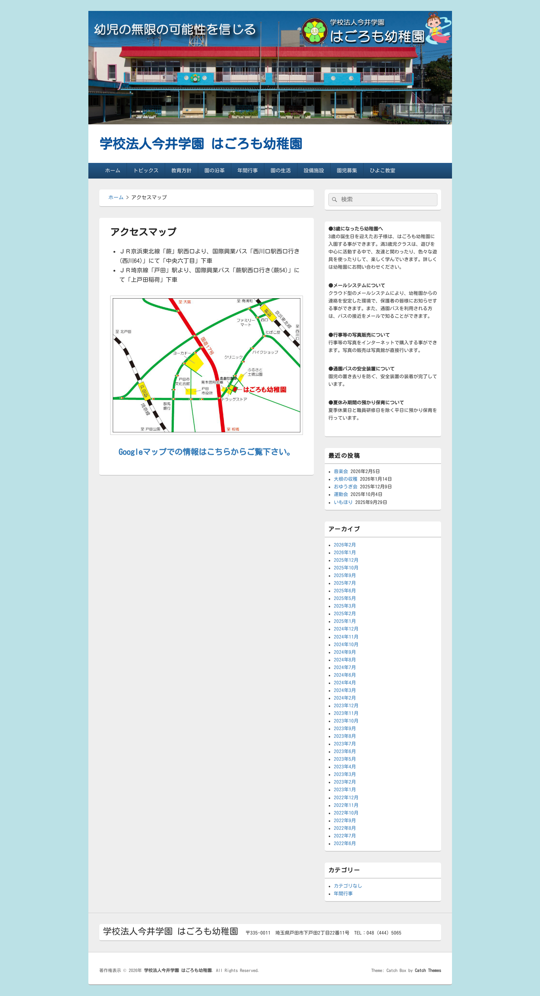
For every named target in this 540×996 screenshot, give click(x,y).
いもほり (343, 502)
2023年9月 (345, 728)
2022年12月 (346, 797)
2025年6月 (345, 590)
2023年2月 (345, 782)
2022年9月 (345, 820)
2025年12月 (346, 560)
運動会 (341, 494)
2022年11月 (346, 805)
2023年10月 (346, 721)
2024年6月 (345, 675)
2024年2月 (345, 698)
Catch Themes (428, 970)
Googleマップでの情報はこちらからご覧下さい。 (207, 452)
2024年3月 (345, 690)
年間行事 (247, 170)
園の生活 (281, 170)
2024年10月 (346, 644)
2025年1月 (345, 621)
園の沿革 (214, 170)
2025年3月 (345, 606)
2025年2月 (345, 613)
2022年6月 (345, 843)
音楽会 (341, 471)
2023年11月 (346, 713)
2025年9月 (345, 575)
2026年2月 (345, 545)
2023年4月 (345, 766)
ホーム (112, 170)
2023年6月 (345, 751)
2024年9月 (345, 652)
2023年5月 (345, 759)
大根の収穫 (345, 479)
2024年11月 (346, 637)
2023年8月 (345, 736)
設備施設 (314, 170)
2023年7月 (345, 743)
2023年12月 (346, 705)
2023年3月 (345, 774)
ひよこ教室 (382, 170)
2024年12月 (346, 629)
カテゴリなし (348, 886)
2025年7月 (345, 583)
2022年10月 (346, 813)
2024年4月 (345, 682)
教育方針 (181, 170)
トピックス (146, 170)
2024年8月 (345, 659)
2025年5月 (345, 598)
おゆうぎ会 (345, 486)
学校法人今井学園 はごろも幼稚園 (200, 143)
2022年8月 (345, 828)
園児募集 (347, 170)
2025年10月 (346, 567)
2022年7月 (345, 835)
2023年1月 (345, 789)
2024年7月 (345, 667)
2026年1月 (345, 552)
